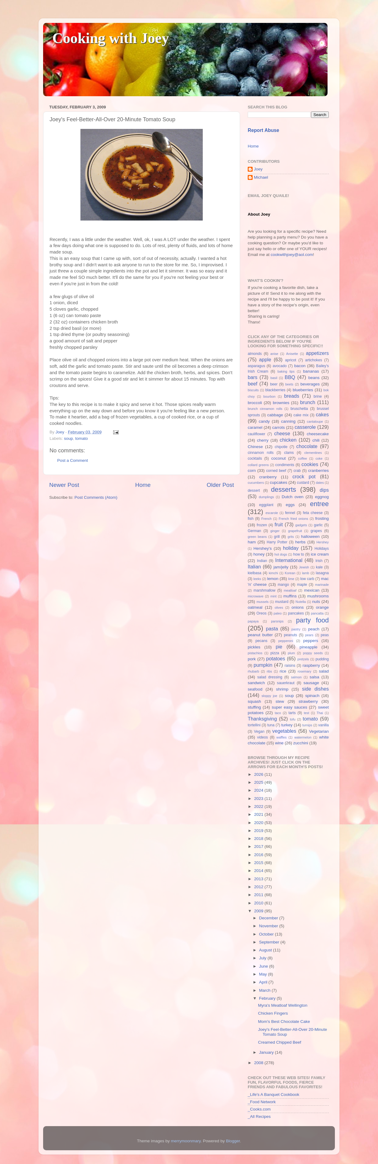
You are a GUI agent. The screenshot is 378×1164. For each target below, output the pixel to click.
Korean (290, 573)
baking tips (286, 371)
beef (253, 383)
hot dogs (280, 554)
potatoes (275, 658)
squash (254, 701)
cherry (263, 440)
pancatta (317, 613)
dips (324, 490)
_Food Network (262, 1102)
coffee (302, 458)
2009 (259, 911)
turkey (287, 725)
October (267, 934)
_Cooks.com (259, 1109)
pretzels (303, 659)
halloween (310, 536)
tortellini (254, 725)
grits (290, 536)
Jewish (304, 567)
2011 (259, 894)
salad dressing (269, 677)
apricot (290, 360)
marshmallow (265, 590)
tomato (81, 438)
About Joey (259, 214)
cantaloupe (315, 421)
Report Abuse (263, 130)
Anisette (292, 354)
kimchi (273, 573)
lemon (272, 578)
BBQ (290, 377)
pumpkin (263, 665)
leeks (257, 579)
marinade (322, 584)
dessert (254, 490)
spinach (312, 695)
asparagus (256, 366)
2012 (259, 887)
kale (319, 567)
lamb (305, 573)
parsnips (277, 621)
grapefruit (295, 531)
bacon (300, 365)
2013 (259, 879)
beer (273, 384)
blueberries (303, 390)
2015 (259, 862)
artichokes (313, 360)
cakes (322, 414)
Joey (258, 169)
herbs (300, 542)
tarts (292, 713)
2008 (259, 1062)
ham (252, 542)
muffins (290, 596)
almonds (255, 354)
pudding (322, 659)
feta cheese (313, 513)
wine (279, 743)
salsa (314, 677)
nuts (316, 601)
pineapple (308, 647)
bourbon (269, 396)
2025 (259, 782)
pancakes (296, 613)
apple (265, 359)
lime (291, 579)
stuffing (254, 707)
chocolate (306, 446)
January (267, 1052)
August (266, 950)
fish (251, 518)
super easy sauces (289, 707)
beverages (310, 384)
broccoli (255, 402)
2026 (259, 774)
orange (322, 607)
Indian (262, 561)
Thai (320, 713)
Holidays (321, 548)
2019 (259, 830)
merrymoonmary (186, 1141)
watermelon (302, 737)
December (269, 918)
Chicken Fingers (273, 1013)
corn (252, 470)
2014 (259, 870)
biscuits (253, 390)
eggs (290, 504)
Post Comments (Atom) (96, 497)
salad (324, 671)
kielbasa (254, 573)
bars (253, 377)
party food (312, 620)
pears (309, 635)
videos (262, 737)
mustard (281, 602)
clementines (313, 452)
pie (279, 646)
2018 (259, 838)
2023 (259, 798)
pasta (272, 628)
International (288, 560)
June (264, 966)
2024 (259, 790)
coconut (278, 458)
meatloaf (290, 590)
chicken (288, 440)
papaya (253, 621)
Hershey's (263, 548)
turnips (307, 725)
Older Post (220, 485)
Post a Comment (72, 460)
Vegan (259, 731)
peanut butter (260, 635)
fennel (290, 513)
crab (297, 471)
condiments (284, 465)
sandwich (256, 683)
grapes (316, 531)
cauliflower (256, 434)
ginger (275, 531)
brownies (281, 402)
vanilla (323, 725)
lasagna (322, 573)
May (263, 974)
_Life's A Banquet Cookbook (273, 1094)
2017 (259, 846)
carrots (278, 427)
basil (273, 378)
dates (320, 482)
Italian (254, 566)
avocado (279, 366)
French (266, 518)
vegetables (284, 731)
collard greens (258, 465)
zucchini (300, 743)
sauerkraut (286, 683)
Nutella (300, 602)
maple (302, 584)
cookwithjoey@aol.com (292, 254)
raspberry (311, 665)
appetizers (317, 353)
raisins (289, 665)
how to (298, 554)
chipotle (281, 447)
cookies (310, 464)
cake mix (301, 415)
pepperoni (285, 641)
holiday (290, 548)
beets (289, 384)
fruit (279, 524)
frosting (322, 518)
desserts (283, 489)
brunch (307, 402)
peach (313, 629)
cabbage (275, 415)
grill (277, 537)
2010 (259, 903)
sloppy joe (269, 696)
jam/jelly (280, 567)
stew (280, 701)
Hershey (323, 542)
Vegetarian (319, 731)
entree (319, 504)
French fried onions (293, 518)
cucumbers (256, 482)
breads (291, 396)
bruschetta (299, 409)
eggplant (266, 505)
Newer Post (64, 485)
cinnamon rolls (261, 453)
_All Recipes (259, 1116)
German (254, 531)
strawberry (308, 701)
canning (288, 421)
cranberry (268, 477)
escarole (271, 513)
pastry (295, 629)
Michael (261, 177)
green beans (257, 536)
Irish (318, 561)
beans (314, 377)
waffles (281, 737)
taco (278, 713)
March (265, 990)
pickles (254, 647)
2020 (259, 822)
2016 (259, 854)
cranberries (318, 470)
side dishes (315, 688)
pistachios (255, 653)
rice (283, 671)
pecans (261, 641)
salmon (296, 677)
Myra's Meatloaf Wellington (282, 1005)
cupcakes (278, 482)
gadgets (301, 525)
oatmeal (255, 607)
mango (283, 584)
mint (273, 596)
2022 (259, 806)
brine (317, 396)
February (268, 998)
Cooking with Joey (110, 38)
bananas (311, 371)
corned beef (276, 471)
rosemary (304, 671)
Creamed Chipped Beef (279, 1042)
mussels (263, 602)
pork (252, 659)
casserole (305, 427)
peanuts (290, 635)
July (263, 958)
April (264, 982)
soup (68, 438)
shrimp (282, 689)
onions (297, 607)
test (306, 713)
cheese (282, 433)
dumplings (266, 497)
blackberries (275, 390)
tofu (292, 719)
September (269, 942)
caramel (255, 427)
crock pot (304, 476)
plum (291, 653)
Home (142, 485)
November (269, 926)
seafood (255, 689)
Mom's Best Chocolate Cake (284, 1021)
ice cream (320, 554)
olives (279, 607)
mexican (311, 590)
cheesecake (318, 434)
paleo (278, 613)
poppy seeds (313, 653)
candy (264, 421)
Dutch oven (292, 496)
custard (303, 482)
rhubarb (253, 671)
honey (259, 554)
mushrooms (318, 596)
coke (319, 458)
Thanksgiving (262, 718)
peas (325, 635)
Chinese (255, 446)
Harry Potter (277, 542)
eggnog (322, 496)
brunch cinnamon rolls (265, 409)
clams (289, 453)
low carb (307, 579)
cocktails (255, 458)
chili (315, 440)
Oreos (261, 613)
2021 (259, 814)
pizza (274, 653)
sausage (311, 683)
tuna (271, 725)
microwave (256, 596)
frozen (262, 525)
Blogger (233, 1141)
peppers (310, 640)
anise (274, 354)
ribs (269, 671)
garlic (318, 525)
